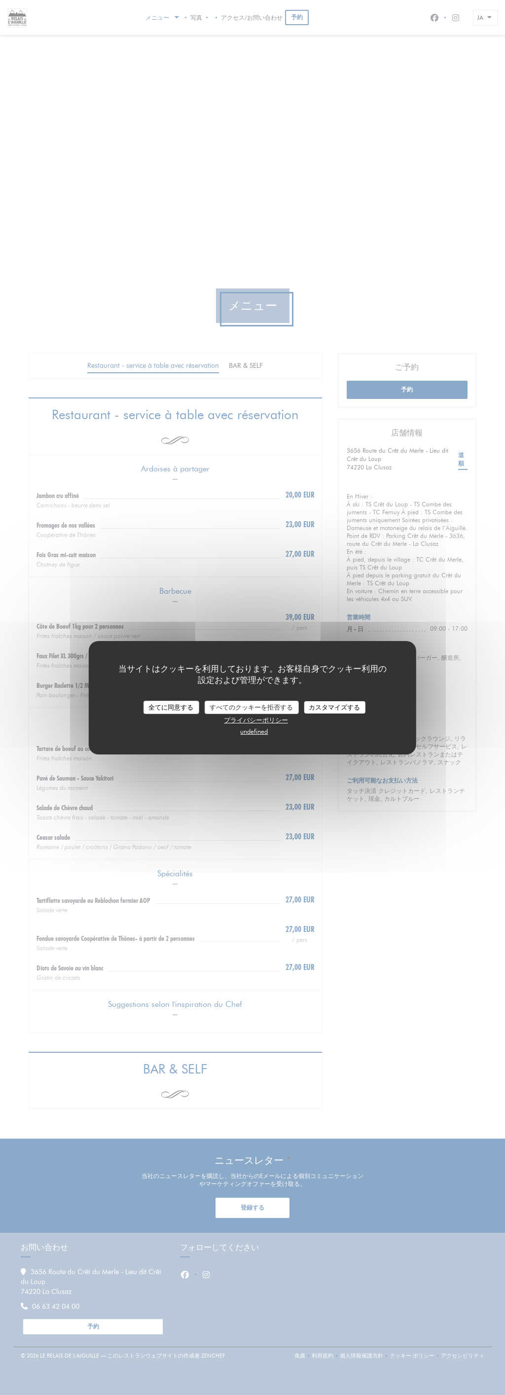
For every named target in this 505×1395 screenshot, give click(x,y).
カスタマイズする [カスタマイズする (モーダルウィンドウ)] (334, 707)
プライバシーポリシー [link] (256, 720)
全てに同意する (170, 707)
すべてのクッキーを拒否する (251, 707)
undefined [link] (254, 731)
